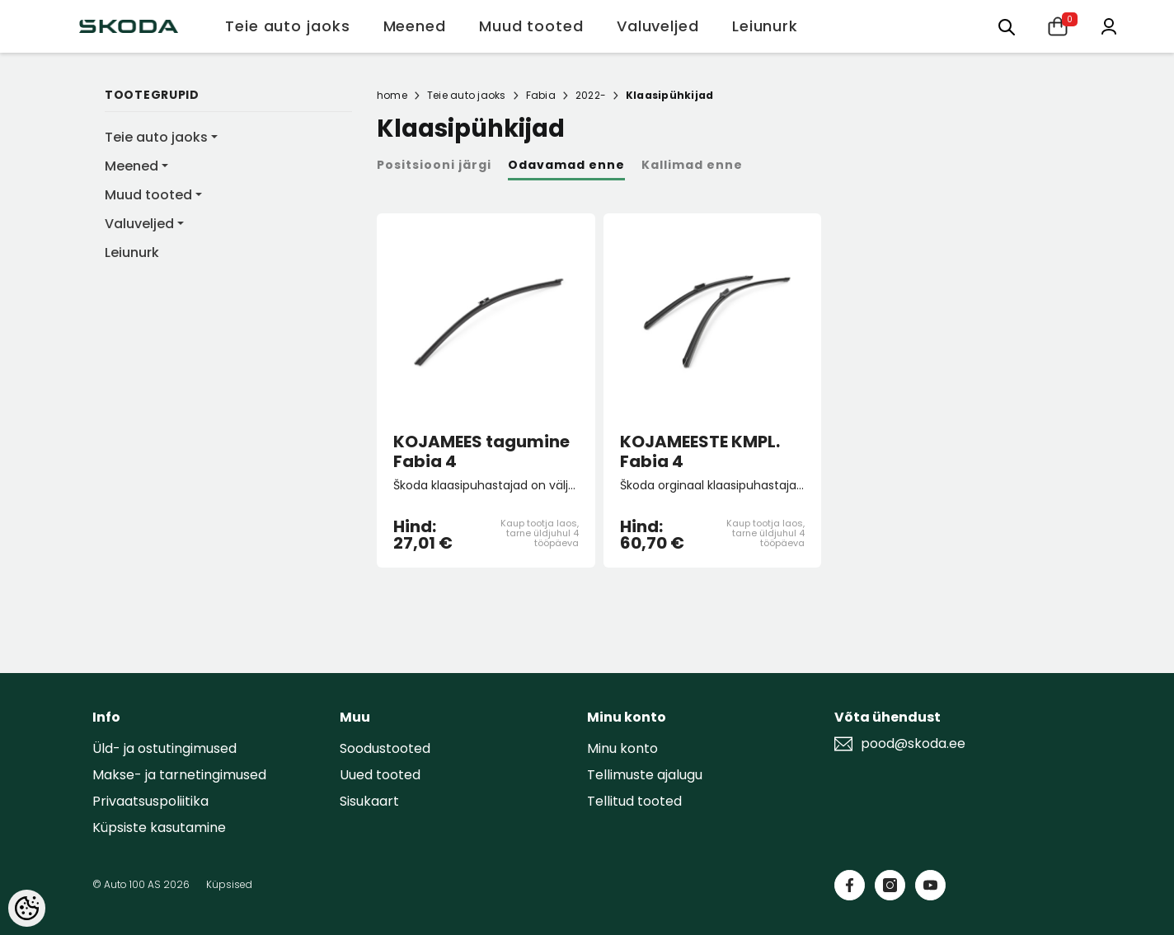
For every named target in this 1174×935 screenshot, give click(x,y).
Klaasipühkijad (669, 95)
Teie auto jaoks (156, 137)
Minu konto (622, 748)
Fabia (541, 95)
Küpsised (229, 884)
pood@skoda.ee (913, 744)
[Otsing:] (1007, 25)
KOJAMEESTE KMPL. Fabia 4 (700, 451)
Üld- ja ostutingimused (164, 748)
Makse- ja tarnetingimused (179, 774)
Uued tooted (380, 774)
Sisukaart (369, 801)
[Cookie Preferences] (26, 908)
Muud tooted (148, 194)
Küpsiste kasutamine (159, 827)
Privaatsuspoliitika (150, 801)
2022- (590, 95)
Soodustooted (385, 748)
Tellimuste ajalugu (644, 774)
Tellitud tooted (634, 801)
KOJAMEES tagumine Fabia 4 (481, 451)
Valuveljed (139, 223)
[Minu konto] (1109, 25)
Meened (131, 166)
